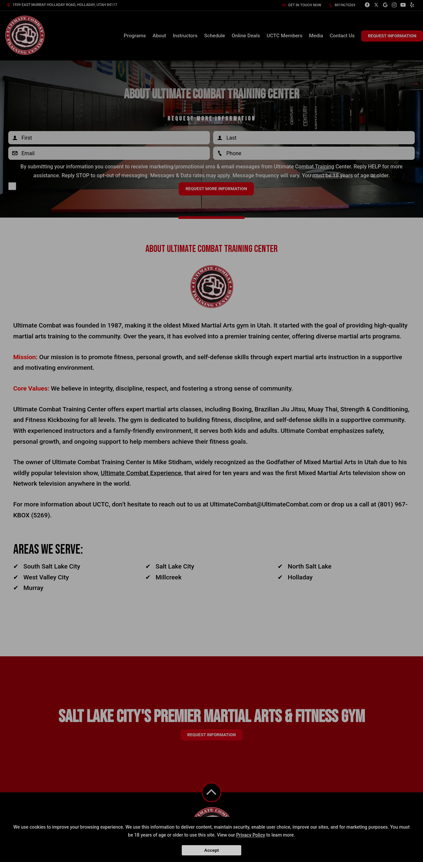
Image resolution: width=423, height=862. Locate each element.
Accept (211, 850)
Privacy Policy (250, 835)
